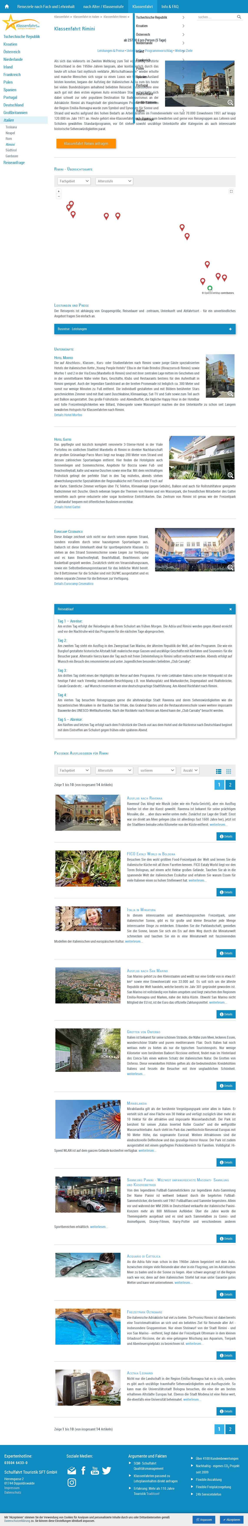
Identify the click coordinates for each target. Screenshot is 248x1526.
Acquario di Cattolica (143, 1256)
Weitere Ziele (183, 50)
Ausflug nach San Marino (147, 970)
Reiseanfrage (14, 162)
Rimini (10, 144)
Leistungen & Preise (111, 50)
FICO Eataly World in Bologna (151, 854)
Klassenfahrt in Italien (86, 17)
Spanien (9, 90)
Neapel (10, 133)
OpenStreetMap (212, 293)
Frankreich (12, 74)
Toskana (11, 127)
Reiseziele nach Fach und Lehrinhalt (46, 6)
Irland (8, 67)
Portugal (10, 97)
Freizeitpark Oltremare (144, 1312)
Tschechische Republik (21, 36)
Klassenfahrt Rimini (115, 17)
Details (226, 836)
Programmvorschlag (159, 50)
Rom (9, 138)
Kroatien (10, 44)
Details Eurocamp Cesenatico (73, 583)
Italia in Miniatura (141, 909)
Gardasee (12, 156)
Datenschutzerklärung (17, 1521)
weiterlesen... (219, 824)
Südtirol (11, 150)
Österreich (11, 52)
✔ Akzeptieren (231, 1520)
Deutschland (13, 105)
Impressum (12, 1487)
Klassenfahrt (61, 17)
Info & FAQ (170, 6)
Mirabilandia (137, 1103)
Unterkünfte (135, 50)
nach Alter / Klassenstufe (103, 6)
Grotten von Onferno (143, 1031)
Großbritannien (15, 112)
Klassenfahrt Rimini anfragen (86, 143)
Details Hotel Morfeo (68, 414)
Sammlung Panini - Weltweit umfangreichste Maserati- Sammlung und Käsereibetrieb (178, 1182)
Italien (8, 120)
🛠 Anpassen (204, 1520)
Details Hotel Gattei (67, 507)
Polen (8, 82)
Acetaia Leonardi (140, 1373)
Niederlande (13, 59)
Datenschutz (12, 1492)
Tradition (152, 1493)
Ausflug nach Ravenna (144, 798)
